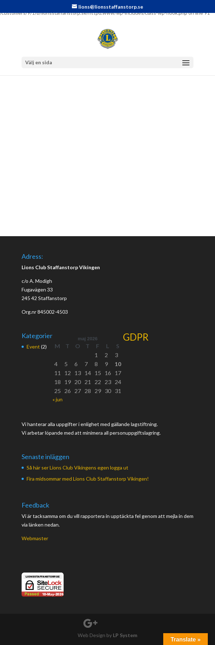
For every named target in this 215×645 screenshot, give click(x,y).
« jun (57, 399)
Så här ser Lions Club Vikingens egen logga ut (77, 467)
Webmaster (35, 538)
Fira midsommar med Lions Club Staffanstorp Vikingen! (88, 479)
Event (33, 346)
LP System (125, 635)
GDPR (135, 337)
